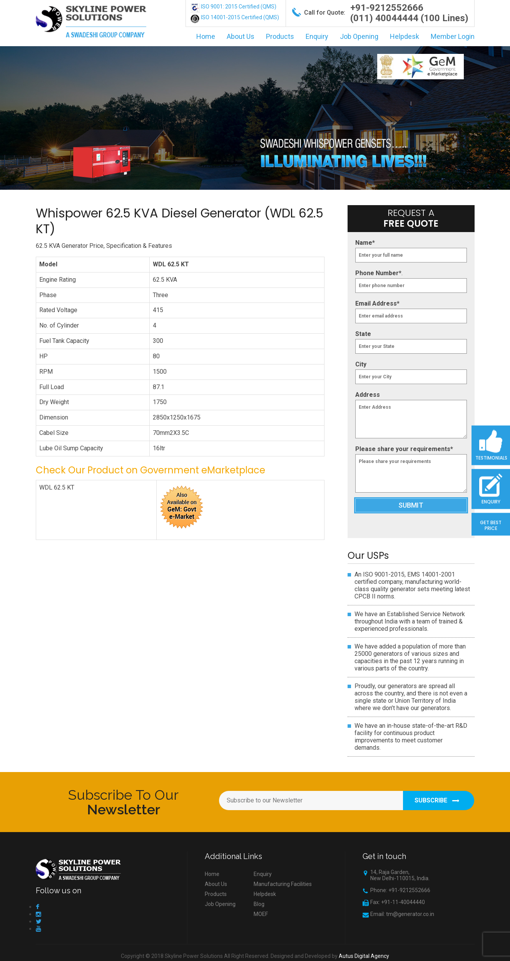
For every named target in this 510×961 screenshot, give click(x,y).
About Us (240, 36)
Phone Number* (378, 273)
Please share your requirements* (404, 449)
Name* (365, 242)
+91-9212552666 (386, 7)
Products (280, 36)
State (363, 334)
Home (205, 36)
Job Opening (359, 36)
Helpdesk (404, 36)
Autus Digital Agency (364, 956)
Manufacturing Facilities (283, 884)
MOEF (261, 914)
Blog (259, 904)
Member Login (453, 36)
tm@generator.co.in (410, 914)
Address (367, 394)
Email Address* (377, 303)
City (360, 364)
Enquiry (317, 36)
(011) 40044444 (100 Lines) (409, 18)
